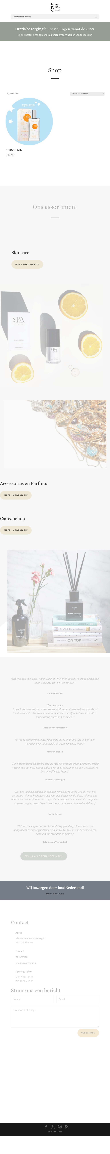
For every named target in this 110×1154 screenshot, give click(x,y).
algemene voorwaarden (62, 34)
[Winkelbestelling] (87, 112)
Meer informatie (27, 282)
